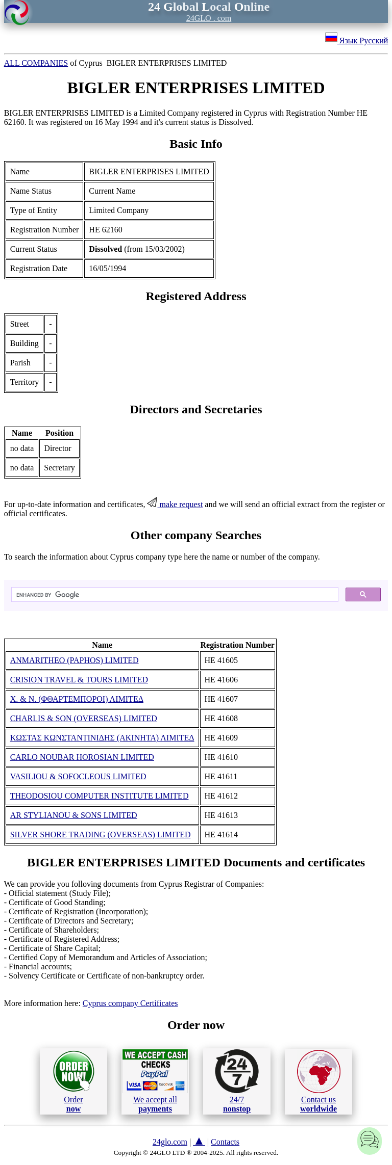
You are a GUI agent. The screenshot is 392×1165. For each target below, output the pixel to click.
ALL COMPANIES (36, 63)
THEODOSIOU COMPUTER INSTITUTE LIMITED (99, 795)
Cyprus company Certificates (130, 1003)
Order (73, 1081)
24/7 (237, 1081)
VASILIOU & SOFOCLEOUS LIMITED (78, 776)
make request (175, 504)
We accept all (155, 1081)
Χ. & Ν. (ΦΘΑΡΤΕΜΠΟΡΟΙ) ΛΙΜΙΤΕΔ (76, 699)
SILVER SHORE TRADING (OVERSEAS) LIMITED (100, 834)
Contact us (318, 1081)
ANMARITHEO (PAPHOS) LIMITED (74, 660)
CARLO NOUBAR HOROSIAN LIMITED (82, 757)
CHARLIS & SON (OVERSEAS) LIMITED (83, 718)
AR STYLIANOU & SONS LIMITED (73, 815)
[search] (174, 594)
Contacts (225, 1141)
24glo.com (170, 1141)
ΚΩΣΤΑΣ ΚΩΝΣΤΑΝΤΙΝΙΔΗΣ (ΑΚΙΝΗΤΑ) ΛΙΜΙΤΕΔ (102, 737)
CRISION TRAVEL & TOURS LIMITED (79, 679)
